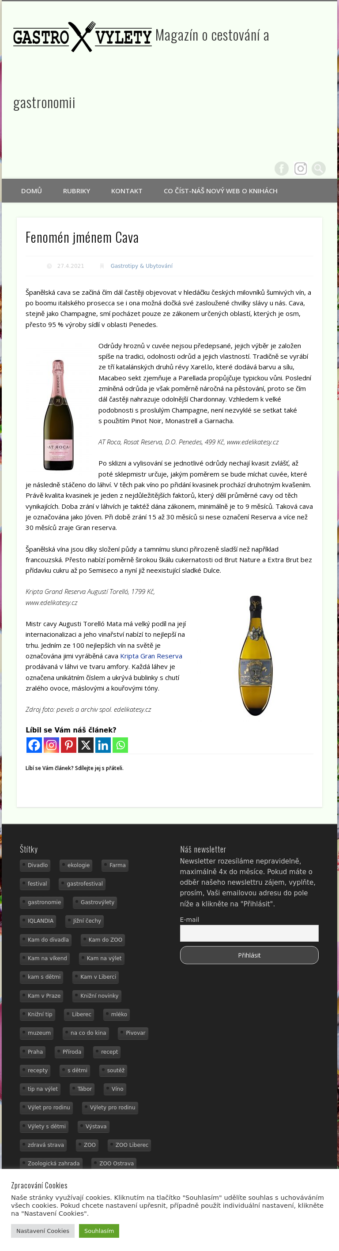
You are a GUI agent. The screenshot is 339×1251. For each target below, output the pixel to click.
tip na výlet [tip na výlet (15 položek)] (43, 1089)
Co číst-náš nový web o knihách (221, 190)
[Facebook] (34, 745)
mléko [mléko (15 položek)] (119, 1014)
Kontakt (127, 190)
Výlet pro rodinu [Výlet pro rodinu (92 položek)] (49, 1107)
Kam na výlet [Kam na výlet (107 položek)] (104, 958)
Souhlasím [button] (99, 1231)
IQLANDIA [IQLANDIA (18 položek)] (40, 921)
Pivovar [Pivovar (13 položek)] (135, 1033)
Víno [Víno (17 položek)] (118, 1089)
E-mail (190, 919)
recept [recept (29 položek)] (109, 1052)
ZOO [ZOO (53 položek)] (90, 1145)
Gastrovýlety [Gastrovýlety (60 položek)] (97, 902)
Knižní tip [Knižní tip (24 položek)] (40, 1014)
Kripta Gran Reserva (151, 655)
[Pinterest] (68, 745)
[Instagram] (51, 745)
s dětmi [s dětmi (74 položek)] (77, 1070)
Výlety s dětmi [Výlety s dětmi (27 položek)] (47, 1126)
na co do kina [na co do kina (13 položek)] (88, 1033)
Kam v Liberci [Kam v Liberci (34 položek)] (98, 977)
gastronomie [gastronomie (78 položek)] (44, 902)
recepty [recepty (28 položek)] (38, 1070)
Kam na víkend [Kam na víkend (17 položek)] (47, 958)
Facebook (282, 169)
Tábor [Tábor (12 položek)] (85, 1089)
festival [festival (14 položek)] (37, 884)
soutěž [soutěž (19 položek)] (116, 1070)
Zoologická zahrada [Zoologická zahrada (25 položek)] (54, 1164)
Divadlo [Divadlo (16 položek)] (38, 865)
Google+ (301, 169)
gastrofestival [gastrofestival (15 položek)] (85, 884)
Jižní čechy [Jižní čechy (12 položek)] (87, 921)
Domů (31, 190)
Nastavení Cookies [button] (42, 1231)
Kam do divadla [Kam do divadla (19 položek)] (48, 940)
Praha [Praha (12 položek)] (35, 1052)
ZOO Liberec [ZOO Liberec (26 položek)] (132, 1145)
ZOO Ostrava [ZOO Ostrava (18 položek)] (116, 1164)
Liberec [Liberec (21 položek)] (81, 1014)
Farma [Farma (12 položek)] (117, 865)
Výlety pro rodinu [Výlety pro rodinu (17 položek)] (113, 1107)
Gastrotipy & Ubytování (142, 266)
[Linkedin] (103, 745)
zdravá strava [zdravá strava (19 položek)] (46, 1145)
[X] (86, 745)
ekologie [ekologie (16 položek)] (79, 865)
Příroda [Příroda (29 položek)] (72, 1052)
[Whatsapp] (120, 745)
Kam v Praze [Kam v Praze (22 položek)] (44, 996)
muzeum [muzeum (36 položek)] (39, 1033)
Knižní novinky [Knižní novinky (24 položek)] (99, 996)
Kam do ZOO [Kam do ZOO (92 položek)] (105, 940)
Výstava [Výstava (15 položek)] (96, 1126)
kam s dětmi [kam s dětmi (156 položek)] (44, 977)
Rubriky (76, 190)
